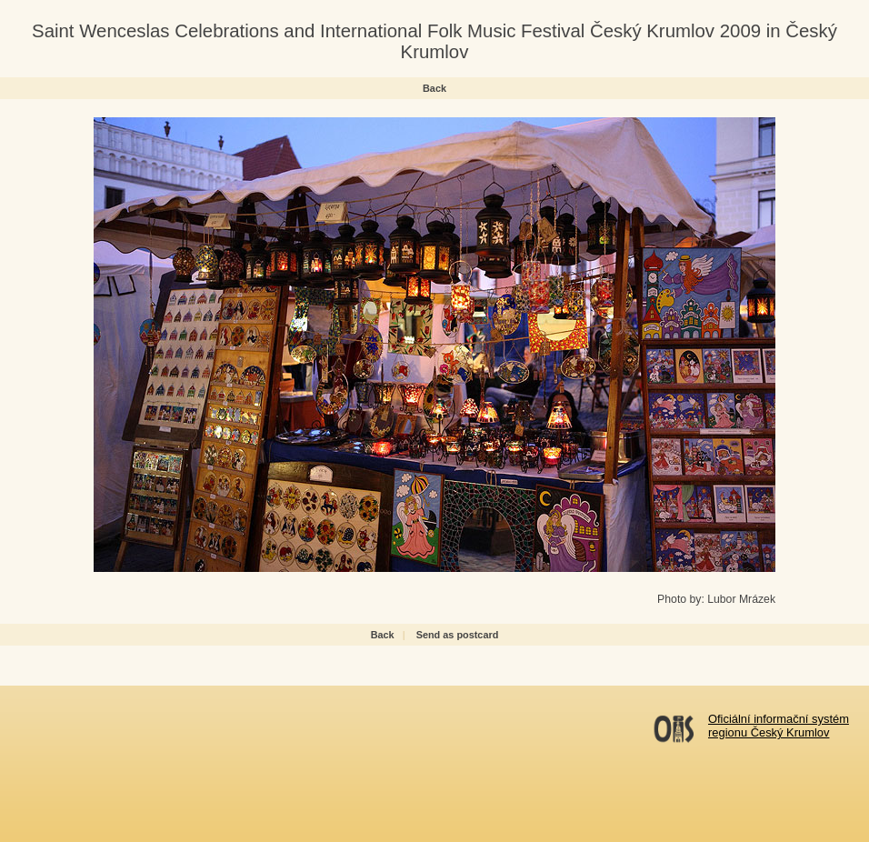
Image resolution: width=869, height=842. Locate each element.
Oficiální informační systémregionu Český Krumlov (778, 725)
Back (434, 88)
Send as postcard (457, 634)
